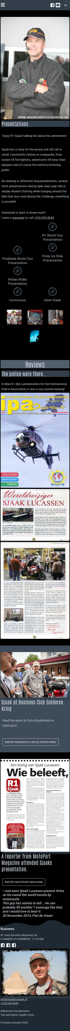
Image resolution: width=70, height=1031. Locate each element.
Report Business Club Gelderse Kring (30, 742)
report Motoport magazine (24, 882)
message (18, 218)
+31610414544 (9, 1003)
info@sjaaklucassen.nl (14, 999)
